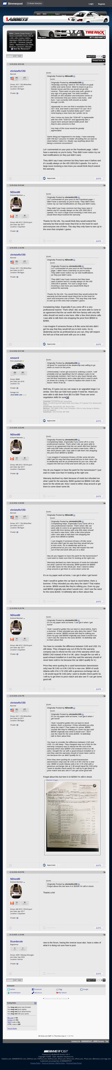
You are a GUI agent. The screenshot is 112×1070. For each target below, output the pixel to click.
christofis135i (18, 71)
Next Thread (63, 998)
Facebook (38, 989)
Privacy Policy (35, 1063)
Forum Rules (12, 1028)
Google (85, 989)
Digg (60, 989)
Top (106, 1041)
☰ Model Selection (34, 3)
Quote (98, 178)
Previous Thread (50, 998)
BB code (10, 1018)
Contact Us (75, 1041)
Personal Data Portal (74, 1063)
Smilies (10, 1020)
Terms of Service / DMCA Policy (53, 1063)
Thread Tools (97, 60)
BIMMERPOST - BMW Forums (92, 1041)
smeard (14, 357)
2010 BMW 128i (16, 395)
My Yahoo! (62, 992)
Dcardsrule (16, 941)
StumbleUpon (15, 992)
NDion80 (15, 192)
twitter (12, 989)
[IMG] (9, 1022)
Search (64, 15)
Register (101, 4)
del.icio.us (38, 992)
